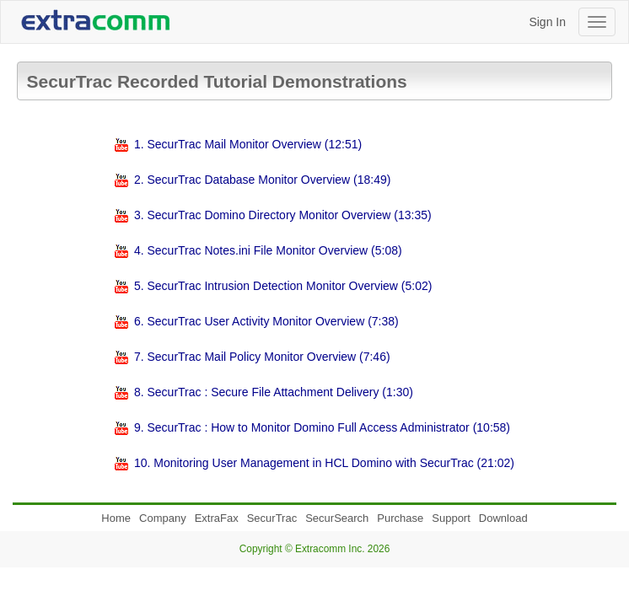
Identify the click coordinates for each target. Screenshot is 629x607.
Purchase (400, 518)
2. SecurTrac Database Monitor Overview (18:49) (262, 179)
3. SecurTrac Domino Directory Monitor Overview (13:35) (283, 215)
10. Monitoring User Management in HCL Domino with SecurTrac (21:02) (324, 463)
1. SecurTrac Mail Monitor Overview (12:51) (248, 144)
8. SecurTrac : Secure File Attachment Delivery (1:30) (273, 392)
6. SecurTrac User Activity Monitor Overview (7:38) (266, 321)
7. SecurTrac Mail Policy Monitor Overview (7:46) (262, 356)
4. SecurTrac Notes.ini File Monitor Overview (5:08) (268, 250)
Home (116, 518)
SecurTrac (272, 518)
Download (503, 518)
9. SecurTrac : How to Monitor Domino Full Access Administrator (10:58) (322, 427)
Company (162, 518)
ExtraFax (217, 518)
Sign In (547, 22)
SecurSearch (336, 518)
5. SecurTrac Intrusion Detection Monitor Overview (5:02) (283, 286)
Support (451, 518)
